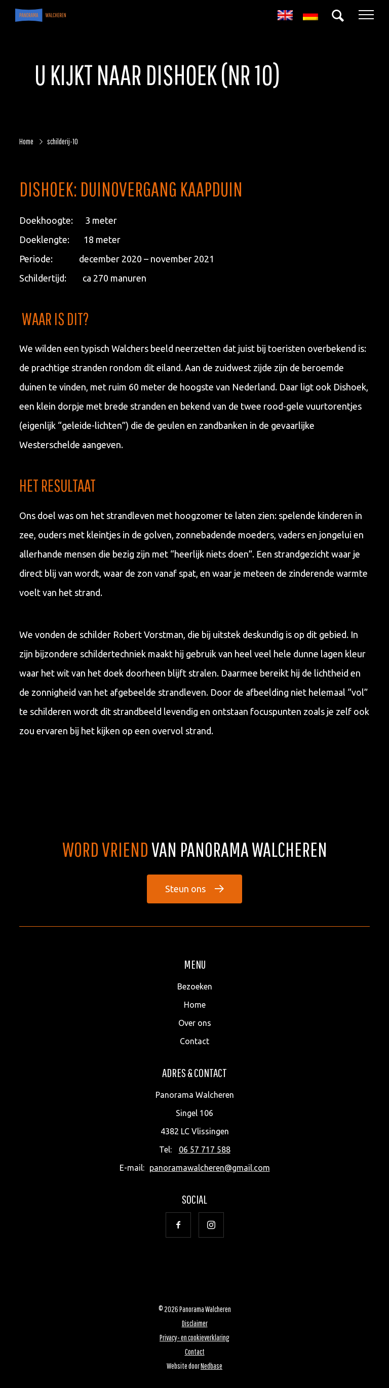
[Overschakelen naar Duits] (310, 15)
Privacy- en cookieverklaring (194, 1337)
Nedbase (211, 1365)
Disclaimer (195, 1323)
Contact (194, 1041)
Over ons (194, 1022)
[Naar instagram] (211, 1225)
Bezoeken (194, 986)
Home (195, 1004)
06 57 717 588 (204, 1149)
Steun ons (185, 889)
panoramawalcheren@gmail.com (209, 1167)
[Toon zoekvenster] (337, 15)
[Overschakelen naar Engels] (285, 15)
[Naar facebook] (178, 1225)
